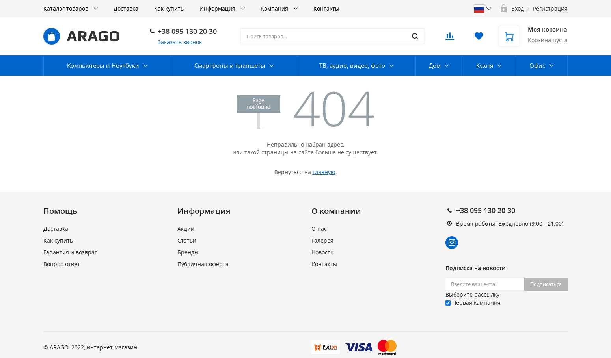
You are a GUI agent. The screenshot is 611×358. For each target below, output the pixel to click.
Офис (537, 65)
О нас (319, 228)
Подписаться (546, 284)
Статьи (186, 240)
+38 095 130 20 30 (187, 31)
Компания (275, 8)
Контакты (326, 8)
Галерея (322, 240)
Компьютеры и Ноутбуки (103, 65)
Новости (322, 252)
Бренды (188, 252)
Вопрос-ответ (61, 264)
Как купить (169, 8)
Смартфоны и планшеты (229, 65)
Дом (435, 65)
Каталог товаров (66, 8)
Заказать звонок (180, 42)
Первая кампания (473, 302)
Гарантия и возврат (70, 252)
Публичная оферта (203, 264)
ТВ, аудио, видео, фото (352, 65)
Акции (185, 228)
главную (324, 172)
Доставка (126, 8)
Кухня (484, 65)
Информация (218, 8)
